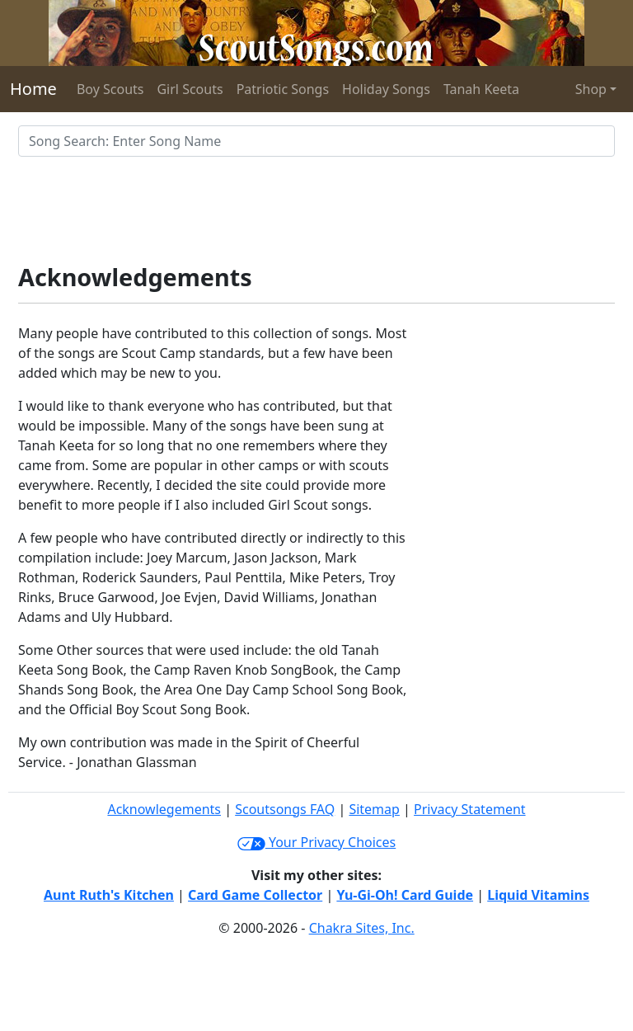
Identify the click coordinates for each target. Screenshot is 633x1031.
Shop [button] (591, 89)
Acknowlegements (164, 809)
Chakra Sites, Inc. (362, 928)
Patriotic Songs (283, 89)
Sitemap (374, 809)
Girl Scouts (190, 89)
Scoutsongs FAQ (285, 809)
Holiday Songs (386, 89)
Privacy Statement (470, 809)
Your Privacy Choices (316, 842)
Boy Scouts (110, 89)
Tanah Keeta (481, 89)
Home (33, 89)
